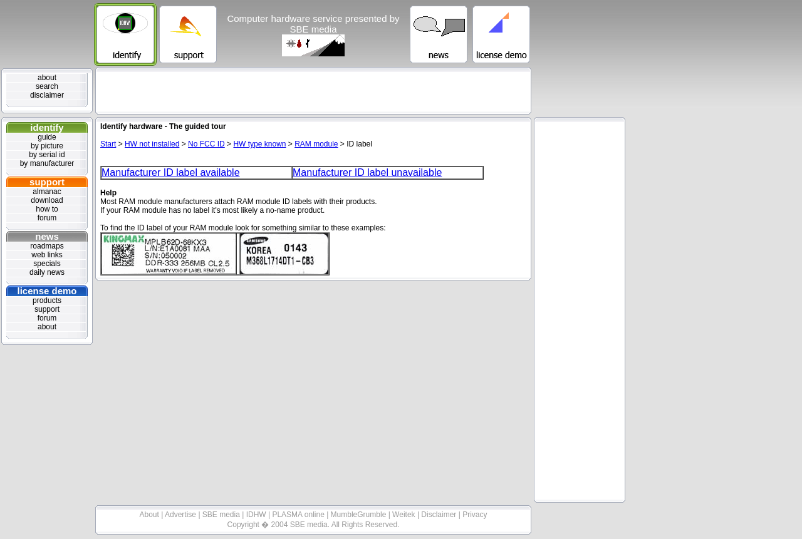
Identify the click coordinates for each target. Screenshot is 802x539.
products (47, 300)
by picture (47, 145)
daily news (47, 272)
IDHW (257, 514)
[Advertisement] (313, 91)
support (47, 182)
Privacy (474, 514)
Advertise (181, 514)
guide (47, 137)
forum (47, 217)
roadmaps (46, 246)
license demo (46, 290)
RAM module (316, 144)
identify (46, 127)
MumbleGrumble (359, 514)
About (151, 514)
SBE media (222, 514)
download (47, 200)
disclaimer (47, 95)
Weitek (404, 514)
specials (46, 263)
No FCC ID (206, 144)
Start (108, 144)
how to (47, 209)
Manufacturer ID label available (171, 172)
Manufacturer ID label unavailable (367, 172)
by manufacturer (47, 163)
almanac (47, 191)
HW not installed (152, 144)
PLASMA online (299, 514)
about (47, 77)
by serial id (47, 154)
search (47, 86)
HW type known (259, 144)
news (47, 236)
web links (46, 254)
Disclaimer (439, 514)
